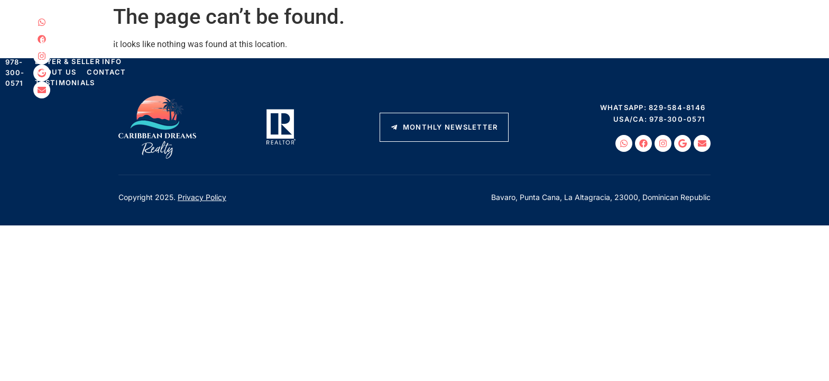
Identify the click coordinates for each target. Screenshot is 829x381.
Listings (153, 45)
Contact (520, 45)
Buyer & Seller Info (393, 45)
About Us (470, 45)
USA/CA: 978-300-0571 (746, 37)
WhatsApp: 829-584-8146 (740, 25)
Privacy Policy (202, 197)
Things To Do (308, 45)
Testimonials (581, 45)
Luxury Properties (226, 45)
